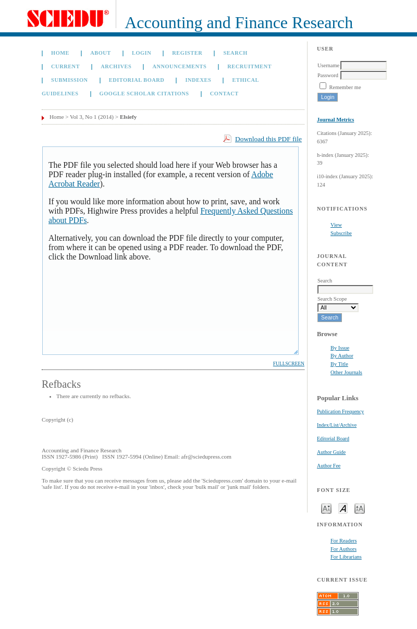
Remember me (345, 87)
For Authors (343, 549)
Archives (116, 66)
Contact (224, 93)
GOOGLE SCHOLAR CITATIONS (144, 93)
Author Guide (331, 452)
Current (65, 66)
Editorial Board (333, 438)
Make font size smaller (326, 508)
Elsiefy (128, 117)
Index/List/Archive (337, 425)
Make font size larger (359, 508)
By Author (341, 356)
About (100, 53)
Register (187, 53)
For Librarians (346, 557)
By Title (339, 364)
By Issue (339, 348)
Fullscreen (288, 363)
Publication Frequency (340, 411)
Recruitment (249, 66)
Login (141, 53)
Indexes (198, 80)
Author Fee (328, 465)
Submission (69, 80)
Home (60, 53)
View (336, 225)
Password (327, 75)
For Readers (343, 541)
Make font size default (343, 508)
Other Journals (346, 372)
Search (235, 53)
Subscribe (341, 233)
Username (328, 65)
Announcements (179, 66)
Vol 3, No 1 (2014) (92, 117)
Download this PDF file (268, 139)
